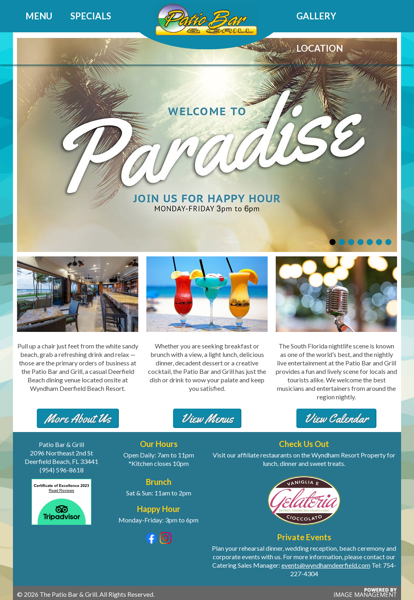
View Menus (207, 418)
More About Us (78, 418)
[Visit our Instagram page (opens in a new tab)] (165, 541)
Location (319, 48)
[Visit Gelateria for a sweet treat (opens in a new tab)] (304, 499)
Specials (90, 15)
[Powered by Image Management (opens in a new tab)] (364, 596)
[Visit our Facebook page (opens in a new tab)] (151, 541)
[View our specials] (207, 249)
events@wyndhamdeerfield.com (325, 565)
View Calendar (336, 418)
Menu (38, 15)
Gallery (316, 15)
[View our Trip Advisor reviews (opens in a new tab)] (61, 526)
